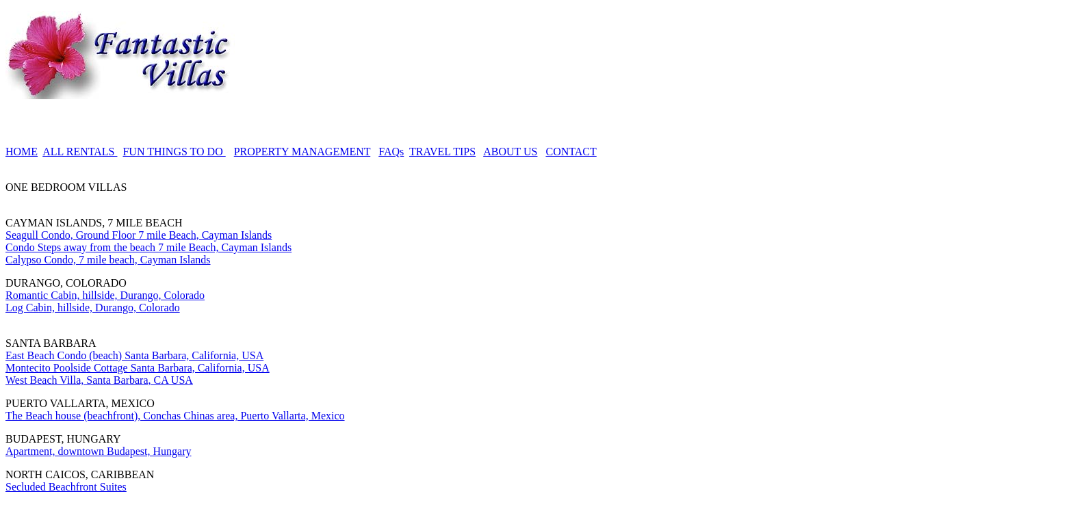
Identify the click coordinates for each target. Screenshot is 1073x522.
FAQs (391, 151)
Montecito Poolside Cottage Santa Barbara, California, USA (137, 368)
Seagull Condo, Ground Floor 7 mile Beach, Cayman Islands (138, 235)
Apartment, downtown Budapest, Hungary (98, 451)
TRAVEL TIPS (442, 151)
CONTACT (570, 151)
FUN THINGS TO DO (173, 151)
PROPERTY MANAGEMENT (302, 151)
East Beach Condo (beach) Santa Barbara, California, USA (134, 355)
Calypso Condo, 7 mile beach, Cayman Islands (108, 259)
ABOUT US (510, 151)
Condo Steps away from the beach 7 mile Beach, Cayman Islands (148, 247)
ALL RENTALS (79, 151)
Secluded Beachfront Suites (66, 487)
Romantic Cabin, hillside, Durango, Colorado (105, 295)
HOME (21, 151)
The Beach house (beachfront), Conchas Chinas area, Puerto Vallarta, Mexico (175, 415)
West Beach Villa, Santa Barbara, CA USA (99, 380)
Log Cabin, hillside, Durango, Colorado (92, 307)
